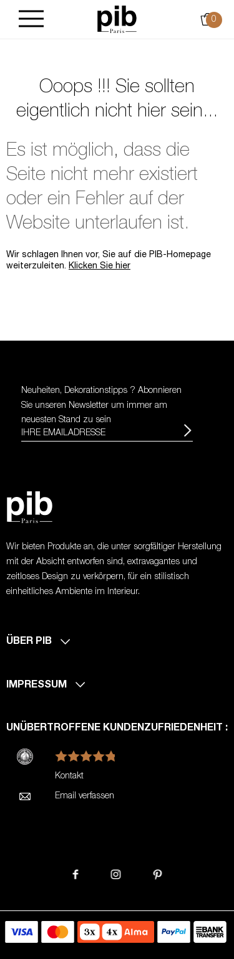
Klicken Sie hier (99, 266)
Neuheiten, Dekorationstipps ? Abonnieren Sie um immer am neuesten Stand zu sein (101, 406)
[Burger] (31, 20)
